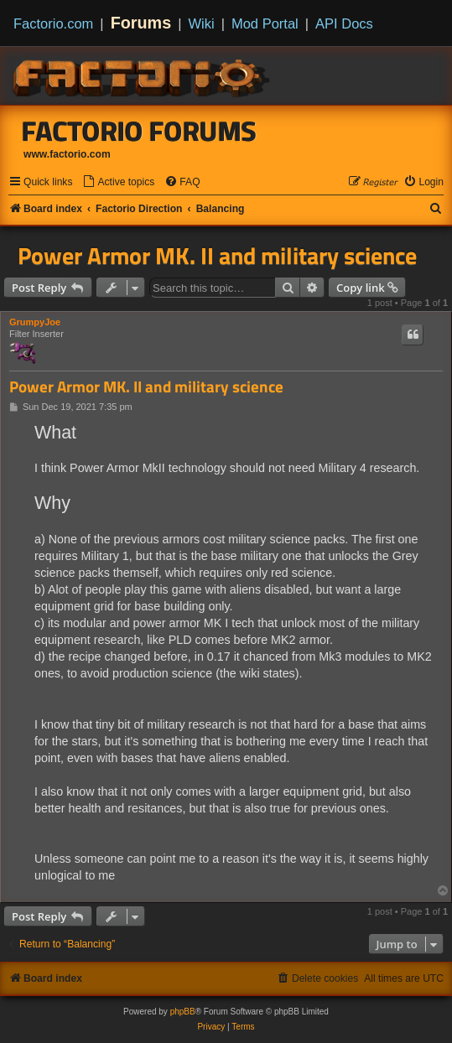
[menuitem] (118, 182)
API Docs (344, 23)
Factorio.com (53, 23)
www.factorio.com (67, 154)
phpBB (182, 1011)
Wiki (202, 23)
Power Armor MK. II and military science (217, 255)
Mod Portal (265, 23)
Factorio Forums (139, 131)
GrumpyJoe (34, 322)
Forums (141, 22)
